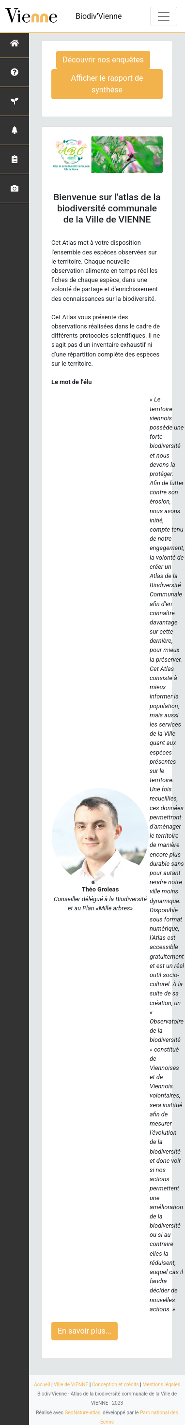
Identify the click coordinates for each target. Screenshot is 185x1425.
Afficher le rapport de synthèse (107, 84)
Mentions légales (161, 1384)
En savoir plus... (84, 1331)
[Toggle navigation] (163, 16)
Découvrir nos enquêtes (103, 59)
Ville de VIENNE (71, 1384)
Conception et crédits (115, 1384)
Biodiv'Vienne (99, 16)
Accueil (42, 1384)
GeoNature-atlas (82, 1413)
